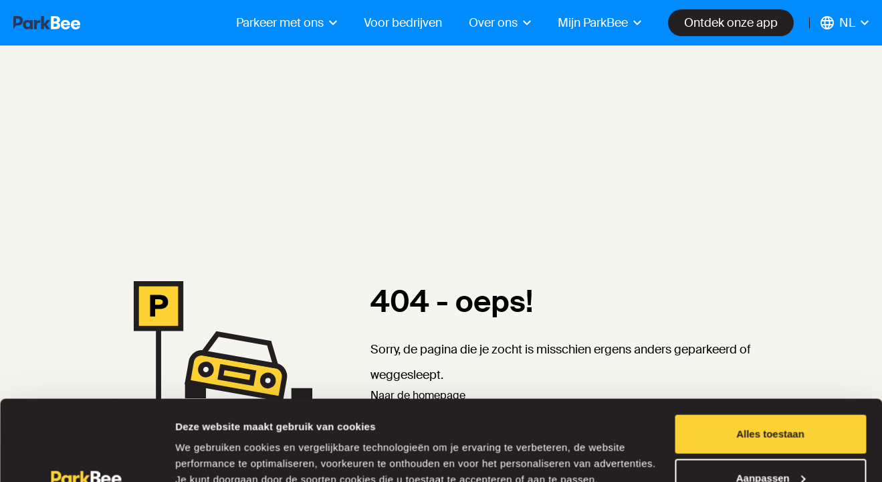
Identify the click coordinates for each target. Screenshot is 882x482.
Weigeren (770, 446)
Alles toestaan (770, 358)
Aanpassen (771, 402)
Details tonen (207, 441)
